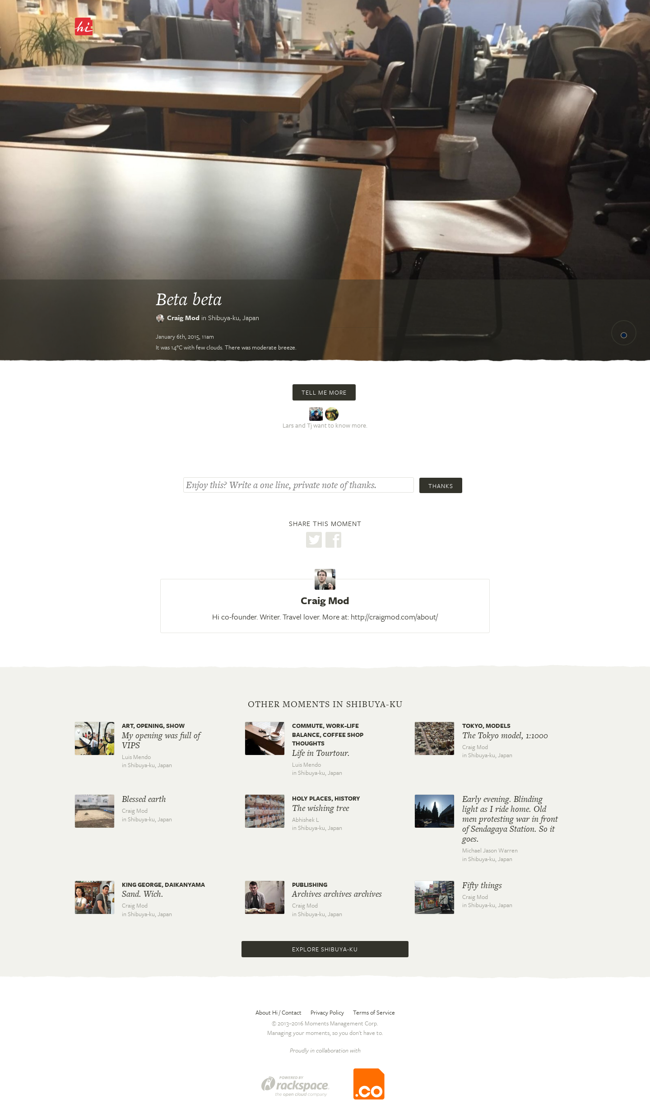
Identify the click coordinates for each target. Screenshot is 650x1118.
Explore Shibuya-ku (325, 949)
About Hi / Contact (278, 1012)
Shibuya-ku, (233, 317)
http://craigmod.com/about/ (394, 616)
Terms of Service (374, 1012)
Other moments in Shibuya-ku (325, 704)
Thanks (440, 485)
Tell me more (324, 392)
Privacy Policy (327, 1012)
